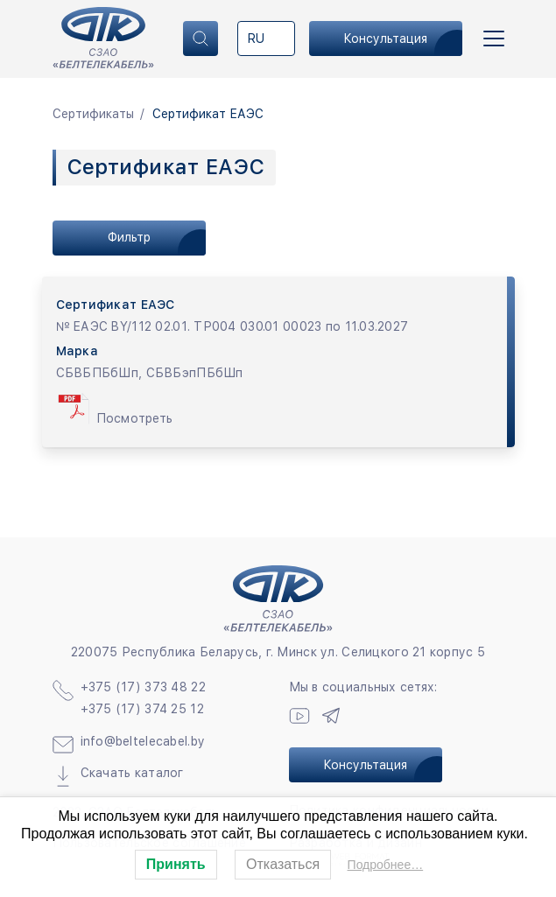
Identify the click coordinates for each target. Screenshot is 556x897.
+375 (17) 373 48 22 (143, 687)
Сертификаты (93, 114)
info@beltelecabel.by (143, 741)
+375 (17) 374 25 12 (142, 709)
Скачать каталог (132, 773)
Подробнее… (386, 865)
